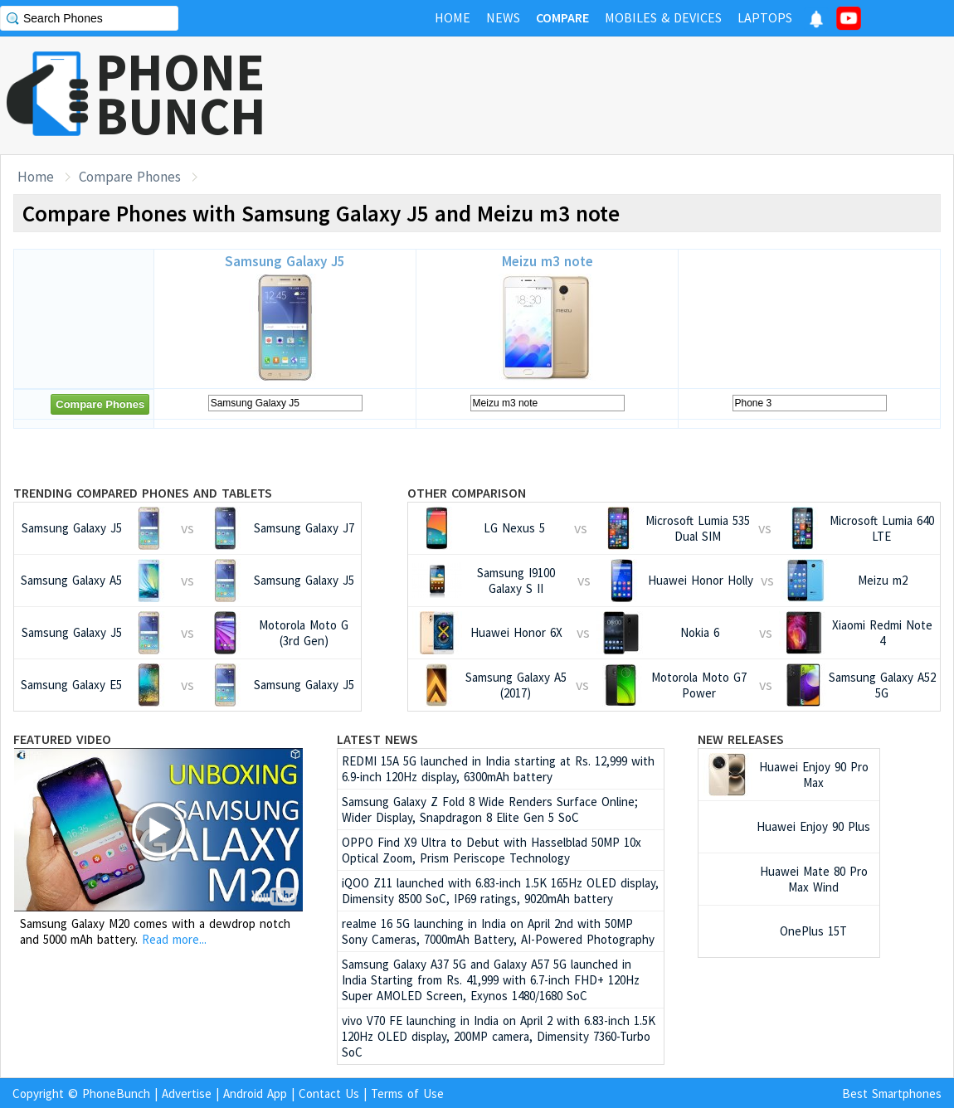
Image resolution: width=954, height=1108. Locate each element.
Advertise (187, 1093)
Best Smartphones (892, 1093)
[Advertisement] (652, 95)
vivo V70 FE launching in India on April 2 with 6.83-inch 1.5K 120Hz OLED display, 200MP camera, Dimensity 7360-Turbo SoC (498, 1036)
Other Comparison (466, 492)
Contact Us (329, 1093)
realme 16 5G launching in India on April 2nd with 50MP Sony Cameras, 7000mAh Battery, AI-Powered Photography (498, 931)
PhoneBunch (116, 1093)
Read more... (174, 939)
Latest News (377, 739)
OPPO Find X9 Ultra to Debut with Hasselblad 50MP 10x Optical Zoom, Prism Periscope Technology (491, 850)
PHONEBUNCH (180, 94)
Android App (255, 1093)
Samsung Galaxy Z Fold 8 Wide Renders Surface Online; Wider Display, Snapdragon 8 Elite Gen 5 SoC (490, 809)
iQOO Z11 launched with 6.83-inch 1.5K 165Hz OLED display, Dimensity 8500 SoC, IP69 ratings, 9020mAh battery (500, 890)
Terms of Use (407, 1093)
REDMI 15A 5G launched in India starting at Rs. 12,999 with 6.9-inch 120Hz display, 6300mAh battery (498, 769)
